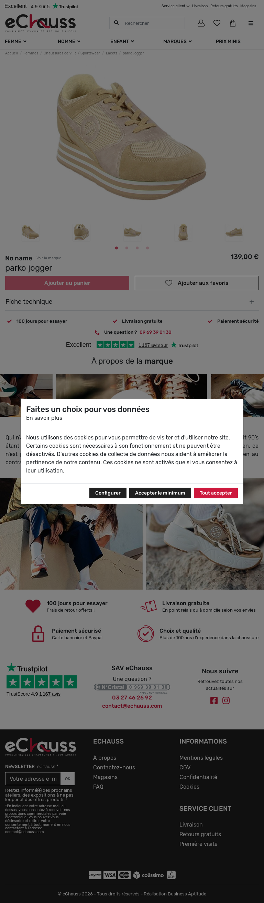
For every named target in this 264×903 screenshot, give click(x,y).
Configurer (108, 493)
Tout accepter (216, 493)
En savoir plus (44, 418)
